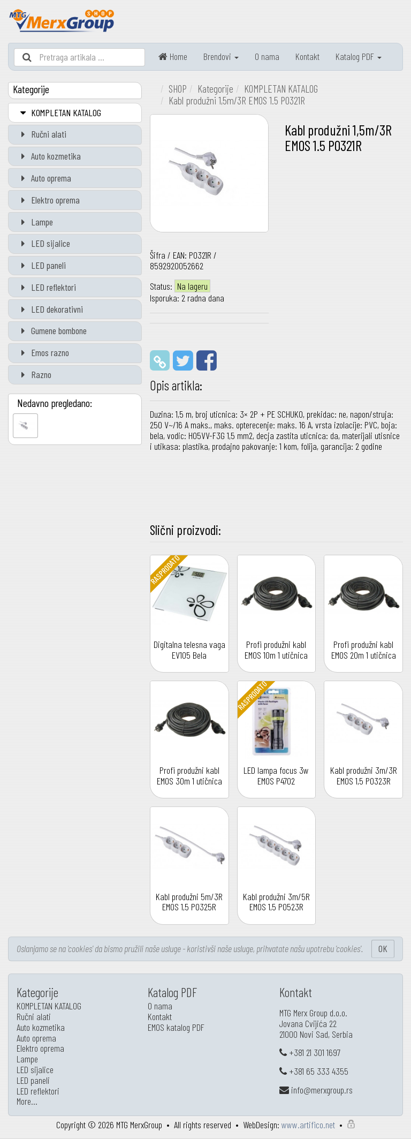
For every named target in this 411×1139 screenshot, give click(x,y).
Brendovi (221, 56)
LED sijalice (43, 243)
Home (172, 56)
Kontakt (307, 56)
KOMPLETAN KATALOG (59, 112)
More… (27, 1101)
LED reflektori (46, 287)
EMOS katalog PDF (176, 1027)
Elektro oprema (48, 200)
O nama (267, 56)
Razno (34, 374)
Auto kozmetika (49, 156)
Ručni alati (41, 134)
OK (382, 948)
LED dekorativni (50, 309)
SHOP (178, 88)
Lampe (35, 222)
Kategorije (215, 88)
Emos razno (43, 352)
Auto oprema (44, 178)
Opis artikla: (176, 385)
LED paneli (41, 265)
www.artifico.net (308, 1124)
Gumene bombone (52, 330)
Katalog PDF (359, 56)
